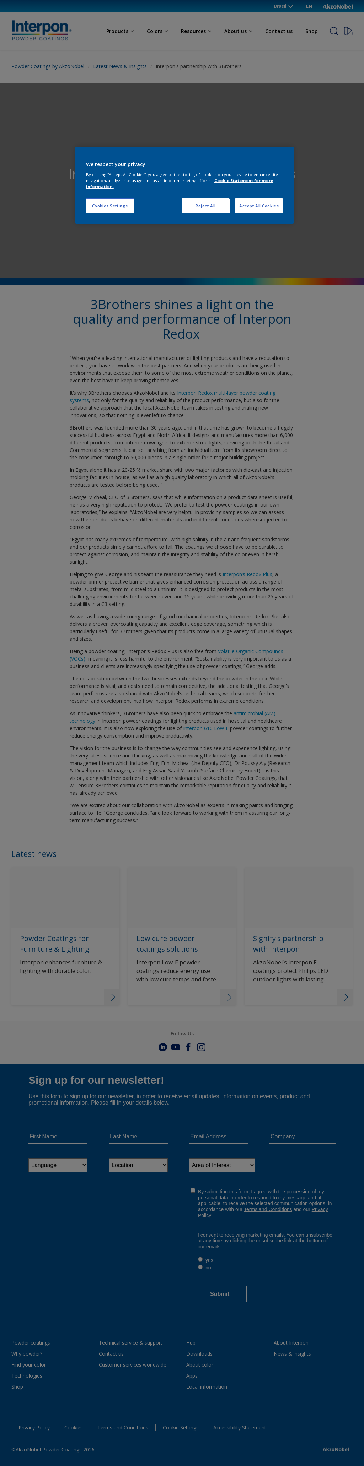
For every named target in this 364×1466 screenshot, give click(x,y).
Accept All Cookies (259, 205)
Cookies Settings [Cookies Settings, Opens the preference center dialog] (110, 205)
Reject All (206, 205)
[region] (184, 185)
